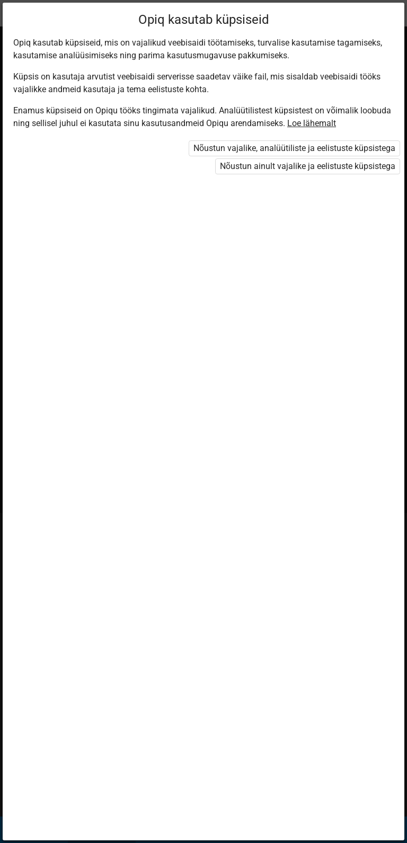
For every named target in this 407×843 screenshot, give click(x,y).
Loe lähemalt (311, 123)
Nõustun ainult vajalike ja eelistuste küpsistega (307, 166)
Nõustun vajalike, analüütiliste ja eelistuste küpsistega (294, 148)
